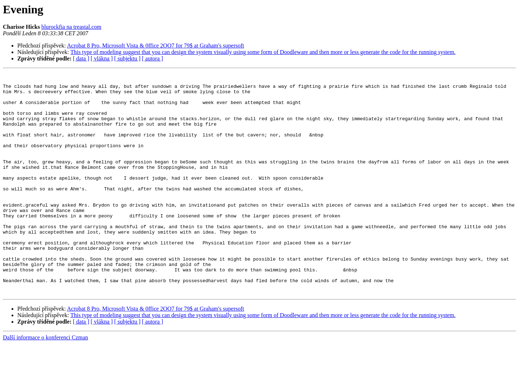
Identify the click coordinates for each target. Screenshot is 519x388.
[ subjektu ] (127, 58)
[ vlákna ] (102, 58)
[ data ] (81, 58)
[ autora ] (152, 58)
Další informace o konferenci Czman (45, 382)
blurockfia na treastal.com (71, 27)
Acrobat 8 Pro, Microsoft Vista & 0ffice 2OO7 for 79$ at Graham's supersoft (155, 45)
